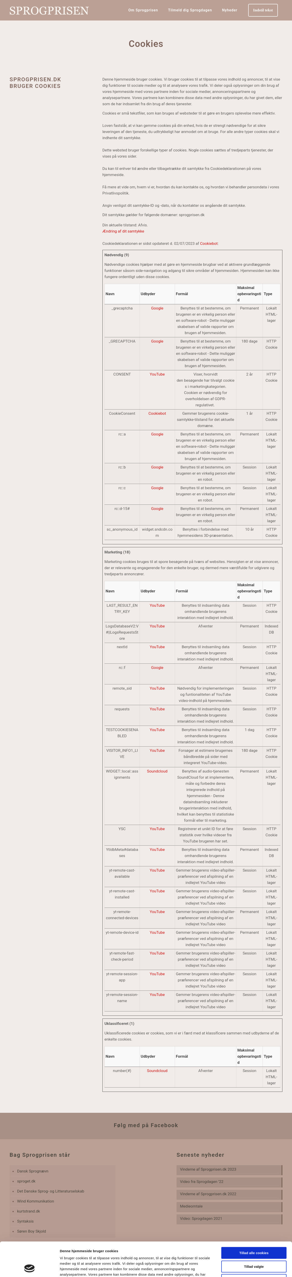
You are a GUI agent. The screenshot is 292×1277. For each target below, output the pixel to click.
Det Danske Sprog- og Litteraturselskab (50, 1191)
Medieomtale (191, 1206)
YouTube (157, 374)
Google (157, 308)
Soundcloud (157, 771)
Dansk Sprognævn (32, 1171)
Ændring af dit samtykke (123, 231)
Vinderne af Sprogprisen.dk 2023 (208, 1169)
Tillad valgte (254, 1234)
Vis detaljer (237, 1268)
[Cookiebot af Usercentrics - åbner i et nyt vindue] (30, 1268)
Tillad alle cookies (254, 1221)
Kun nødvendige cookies (254, 1248)
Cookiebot (209, 243)
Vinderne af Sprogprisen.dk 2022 (208, 1194)
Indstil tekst (263, 10)
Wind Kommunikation (35, 1201)
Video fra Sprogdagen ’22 (201, 1181)
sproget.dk (26, 1181)
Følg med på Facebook (146, 1125)
